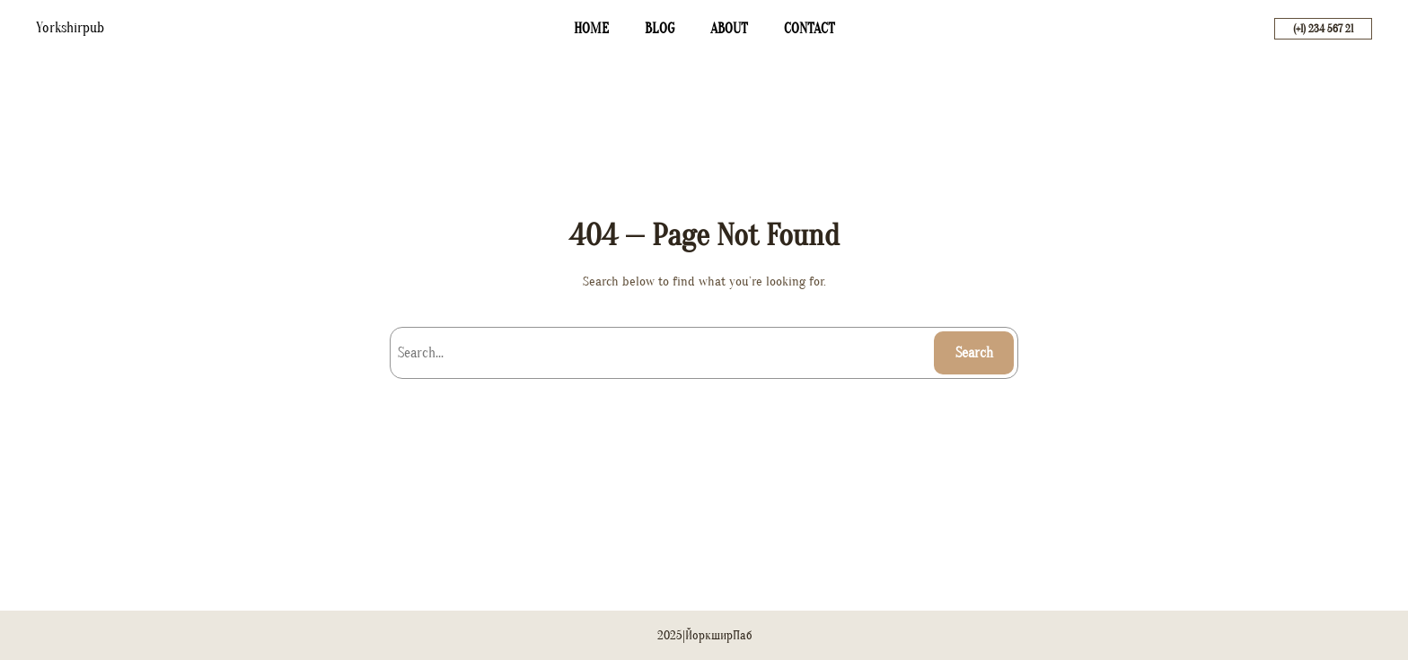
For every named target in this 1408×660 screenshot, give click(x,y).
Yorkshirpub (70, 28)
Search (974, 353)
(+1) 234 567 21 (1323, 28)
